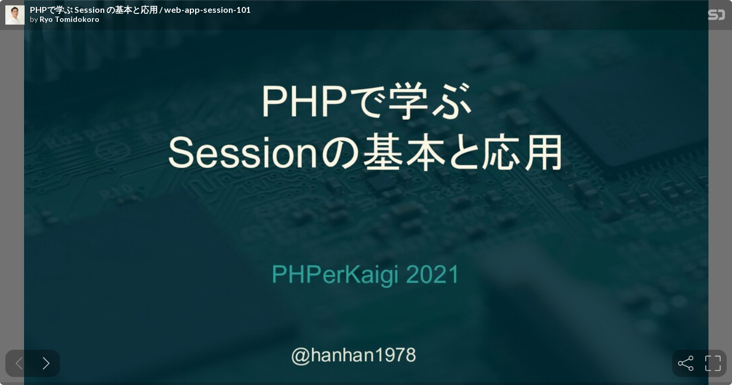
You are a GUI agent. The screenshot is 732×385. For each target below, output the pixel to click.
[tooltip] (686, 363)
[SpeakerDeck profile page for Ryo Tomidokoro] (15, 15)
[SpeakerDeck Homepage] (716, 17)
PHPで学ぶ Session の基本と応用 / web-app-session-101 (140, 9)
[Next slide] (46, 363)
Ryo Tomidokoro (69, 19)
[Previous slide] (19, 363)
